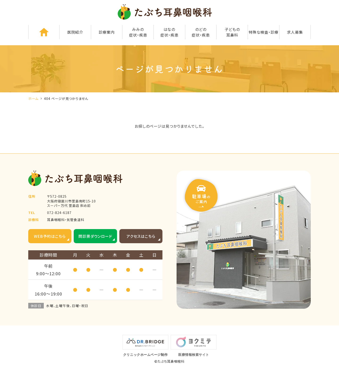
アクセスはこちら (140, 236)
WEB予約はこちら (50, 236)
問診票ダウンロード (95, 236)
